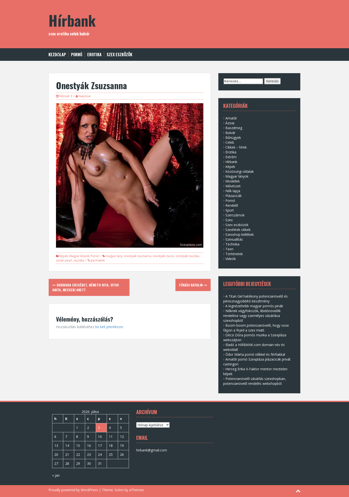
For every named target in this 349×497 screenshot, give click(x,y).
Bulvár (230, 132)
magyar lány (114, 256)
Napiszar (85, 96)
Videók (230, 258)
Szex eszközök (119, 54)
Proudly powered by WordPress (73, 490)
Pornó (76, 54)
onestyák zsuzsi (163, 256)
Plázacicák (233, 195)
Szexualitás (234, 239)
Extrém (231, 157)
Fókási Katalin (193, 284)
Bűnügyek (233, 137)
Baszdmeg (233, 128)
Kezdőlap (57, 54)
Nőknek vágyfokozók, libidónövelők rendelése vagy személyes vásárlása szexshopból (252, 315)
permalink (97, 260)
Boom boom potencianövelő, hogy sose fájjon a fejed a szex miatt (256, 327)
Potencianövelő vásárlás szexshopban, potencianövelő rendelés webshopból (254, 381)
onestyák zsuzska (187, 256)
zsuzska (78, 260)
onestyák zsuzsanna (137, 256)
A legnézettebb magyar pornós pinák (254, 306)
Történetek (234, 254)
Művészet (233, 186)
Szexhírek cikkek (238, 229)
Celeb (229, 142)
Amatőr (231, 118)
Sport (229, 210)
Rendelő (231, 205)
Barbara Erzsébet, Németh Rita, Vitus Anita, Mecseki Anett (85, 287)
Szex (229, 220)
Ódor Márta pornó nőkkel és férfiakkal (255, 354)
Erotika (94, 54)
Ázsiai (229, 123)
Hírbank (72, 20)
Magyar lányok (79, 256)
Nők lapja (232, 191)
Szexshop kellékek (239, 234)
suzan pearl (64, 260)
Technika (232, 244)
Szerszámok (235, 215)
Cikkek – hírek (236, 147)
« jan (56, 475)
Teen (229, 249)
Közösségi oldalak (239, 171)
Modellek (232, 181)
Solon (119, 490)
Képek (63, 256)
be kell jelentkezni (109, 326)
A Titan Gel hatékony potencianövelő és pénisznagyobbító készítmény (255, 298)
